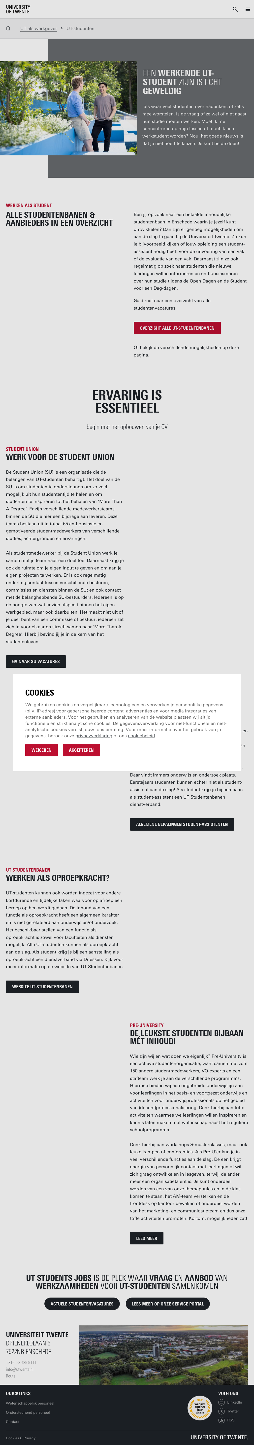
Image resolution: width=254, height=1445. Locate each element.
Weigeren (42, 750)
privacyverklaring (93, 736)
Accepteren (81, 750)
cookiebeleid (141, 736)
